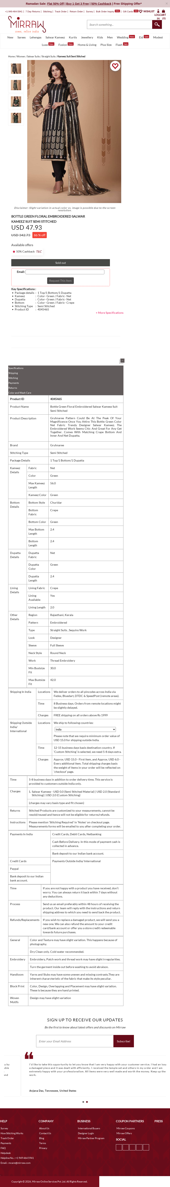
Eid (144, 37)
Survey (89, 11)
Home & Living (87, 44)
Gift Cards (130, 11)
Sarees (21, 37)
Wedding (126, 37)
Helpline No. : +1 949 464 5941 (17, 1157)
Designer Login (86, 1133)
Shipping (13, 373)
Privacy (43, 1148)
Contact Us (45, 1133)
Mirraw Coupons (125, 1128)
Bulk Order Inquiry (105, 11)
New (10, 37)
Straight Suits (59, 630)
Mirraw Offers (124, 1133)
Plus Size (106, 44)
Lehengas (35, 37)
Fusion (66, 44)
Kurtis (73, 37)
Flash (122, 44)
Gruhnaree (57, 445)
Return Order (76, 11)
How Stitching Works (12, 1133)
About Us (44, 1128)
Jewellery (87, 37)
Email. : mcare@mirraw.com (16, 1162)
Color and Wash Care (19, 392)
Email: (21, 271)
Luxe (48, 44)
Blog (41, 1138)
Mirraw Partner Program (91, 1138)
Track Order (61, 11)
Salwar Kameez (55, 37)
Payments (13, 382)
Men (110, 37)
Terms (42, 1143)
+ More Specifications (109, 312)
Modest (158, 37)
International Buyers (89, 1128)
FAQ (3, 1148)
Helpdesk (6, 1153)
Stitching (13, 378)
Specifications (15, 368)
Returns (12, 387)
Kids (100, 37)
